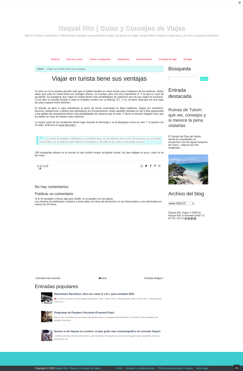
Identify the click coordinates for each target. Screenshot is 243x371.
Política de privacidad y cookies (175, 368)
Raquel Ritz (174, 215)
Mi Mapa (187, 59)
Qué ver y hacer (74, 59)
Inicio (40, 69)
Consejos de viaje (168, 59)
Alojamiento (123, 59)
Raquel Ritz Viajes (178, 212)
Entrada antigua (153, 278)
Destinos (55, 59)
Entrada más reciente (48, 278)
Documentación (144, 59)
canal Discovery (67, 125)
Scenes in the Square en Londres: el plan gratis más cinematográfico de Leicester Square (107, 331)
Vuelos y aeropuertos (100, 59)
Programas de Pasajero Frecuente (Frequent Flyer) (84, 312)
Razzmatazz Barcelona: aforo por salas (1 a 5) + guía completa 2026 (94, 294)
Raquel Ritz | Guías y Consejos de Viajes (121, 27)
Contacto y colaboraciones (140, 368)
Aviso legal (202, 368)
